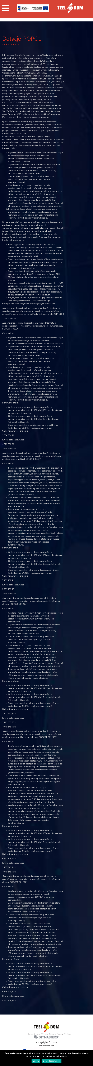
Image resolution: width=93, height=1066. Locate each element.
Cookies (67, 1034)
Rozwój (60, 1034)
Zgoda (36, 1061)
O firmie (44, 1034)
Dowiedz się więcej (51, 1061)
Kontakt (52, 1034)
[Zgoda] (89, 1057)
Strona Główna (34, 1034)
